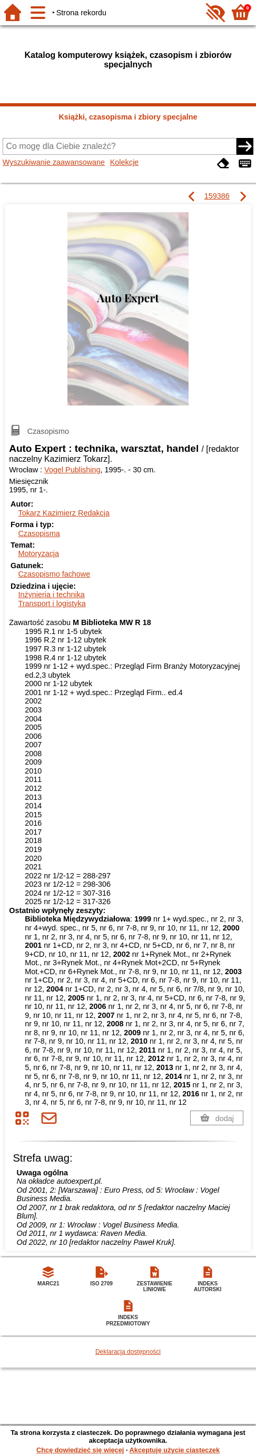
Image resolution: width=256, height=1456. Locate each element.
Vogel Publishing (72, 469)
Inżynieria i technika (51, 594)
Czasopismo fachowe (54, 574)
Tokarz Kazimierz (64, 513)
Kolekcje (124, 162)
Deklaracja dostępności (128, 1351)
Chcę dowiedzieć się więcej (80, 1450)
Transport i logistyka (51, 603)
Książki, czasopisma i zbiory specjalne (127, 117)
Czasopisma (39, 533)
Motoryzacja (38, 553)
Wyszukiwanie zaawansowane (54, 162)
